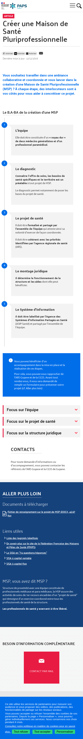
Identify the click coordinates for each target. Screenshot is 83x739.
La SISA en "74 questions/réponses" (26, 552)
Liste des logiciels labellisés (22, 538)
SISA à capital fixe (16, 563)
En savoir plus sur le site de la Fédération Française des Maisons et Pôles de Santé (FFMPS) (42, 545)
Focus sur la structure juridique (34, 433)
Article (8, 16)
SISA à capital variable (18, 558)
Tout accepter (42, 731)
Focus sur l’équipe (22, 409)
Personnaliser (65, 731)
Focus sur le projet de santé (31, 421)
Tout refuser (21, 731)
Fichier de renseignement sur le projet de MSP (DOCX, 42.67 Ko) (41, 513)
